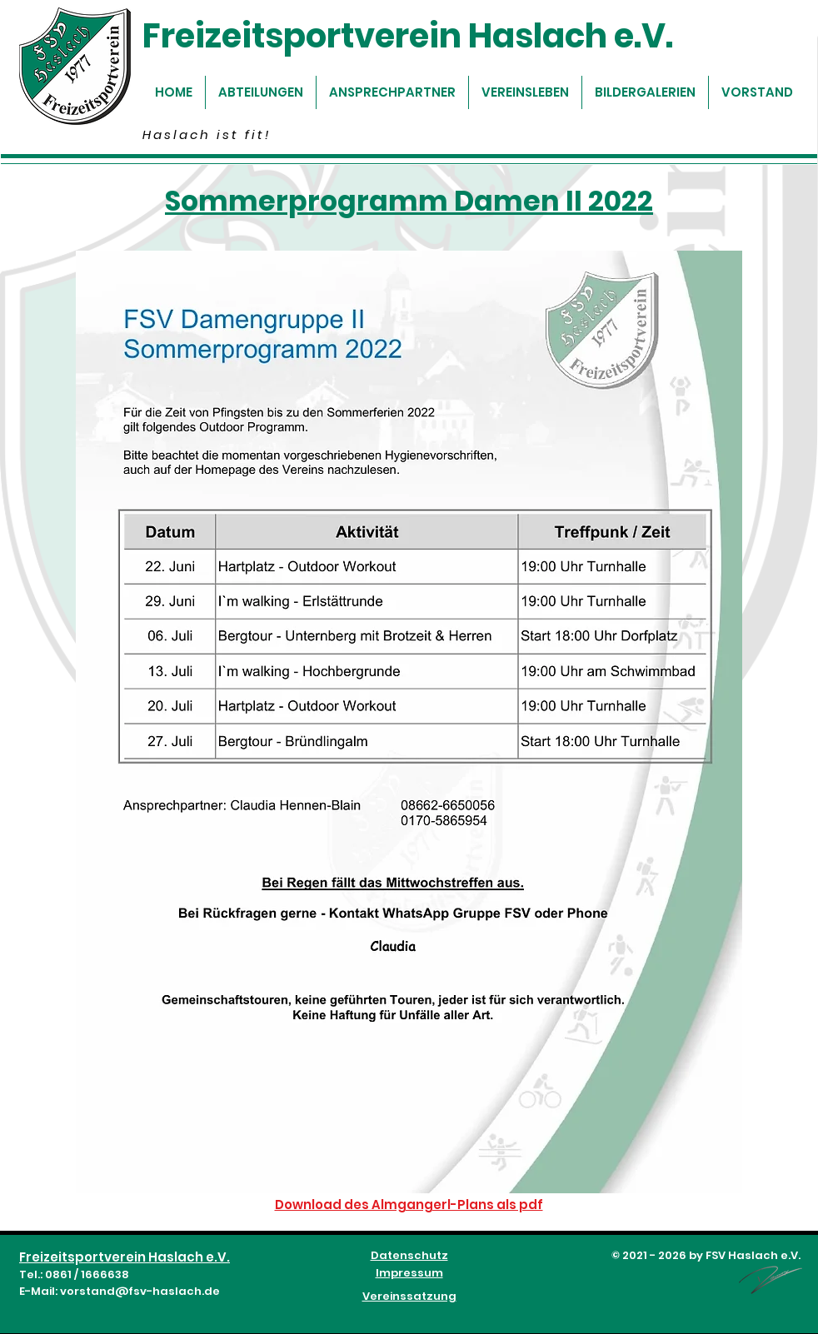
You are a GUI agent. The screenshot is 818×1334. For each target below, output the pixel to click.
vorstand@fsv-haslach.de (140, 1291)
